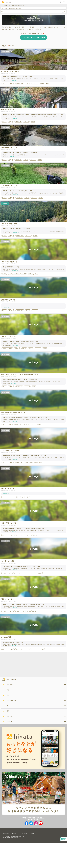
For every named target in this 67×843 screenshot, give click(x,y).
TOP (2, 5)
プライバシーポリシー (23, 833)
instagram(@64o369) (7, 144)
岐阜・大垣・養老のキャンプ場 (18, 5)
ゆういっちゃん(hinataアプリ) (8, 182)
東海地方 (6, 5)
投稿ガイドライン (34, 833)
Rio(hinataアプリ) (6, 220)
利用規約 (13, 833)
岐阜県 (10, 5)
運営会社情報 (6, 833)
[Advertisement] (19, 664)
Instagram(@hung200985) (8, 106)
